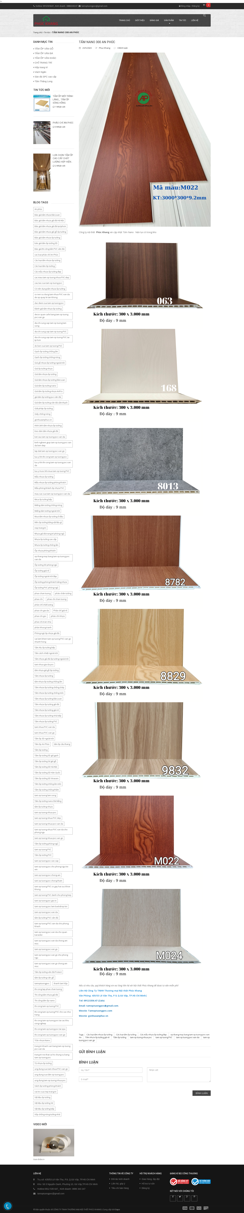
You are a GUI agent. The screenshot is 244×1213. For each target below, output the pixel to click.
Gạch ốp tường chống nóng (47, 357)
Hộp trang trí (41, 67)
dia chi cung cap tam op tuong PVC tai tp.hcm (52, 339)
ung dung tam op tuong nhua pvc (50, 1080)
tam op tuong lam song (45, 795)
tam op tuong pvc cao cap (47, 860)
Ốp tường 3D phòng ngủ (46, 564)
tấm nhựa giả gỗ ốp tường (47, 670)
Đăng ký (195, 6)
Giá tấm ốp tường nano (45, 385)
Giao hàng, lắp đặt (151, 1179)
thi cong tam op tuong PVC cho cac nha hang (53, 1013)
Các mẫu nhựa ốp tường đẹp (153, 1034)
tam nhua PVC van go (45, 732)
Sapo (117, 1209)
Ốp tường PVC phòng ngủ (46, 587)
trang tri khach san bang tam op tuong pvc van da (52, 1047)
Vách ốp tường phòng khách (48, 1085)
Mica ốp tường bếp (43, 499)
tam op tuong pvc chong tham (48, 880)
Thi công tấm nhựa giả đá (46, 994)
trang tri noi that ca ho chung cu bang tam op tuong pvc (52, 1056)
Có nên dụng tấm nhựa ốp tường (50, 288)
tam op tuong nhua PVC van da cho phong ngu (51, 831)
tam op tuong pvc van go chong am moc (51, 965)
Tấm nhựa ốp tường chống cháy (49, 687)
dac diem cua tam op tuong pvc (49, 303)
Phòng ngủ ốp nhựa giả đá (47, 633)
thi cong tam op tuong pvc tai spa (50, 1029)
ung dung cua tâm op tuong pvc (49, 1074)
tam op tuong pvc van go (46, 949)
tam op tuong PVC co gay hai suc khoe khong (52, 888)
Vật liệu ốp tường (42, 1097)
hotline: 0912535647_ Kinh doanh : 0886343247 (57, 6)
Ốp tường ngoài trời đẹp (46, 576)
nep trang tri (40, 527)
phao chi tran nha (43, 621)
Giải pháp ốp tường (44, 408)
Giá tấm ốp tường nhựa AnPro (49, 391)
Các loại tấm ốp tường (126, 1034)
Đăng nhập (184, 6)
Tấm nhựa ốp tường (44, 675)
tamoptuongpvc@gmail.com (94, 6)
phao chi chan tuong (56, 599)
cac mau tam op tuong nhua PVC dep (52, 277)
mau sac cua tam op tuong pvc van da (52, 493)
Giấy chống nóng (42, 414)
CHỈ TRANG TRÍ (43, 62)
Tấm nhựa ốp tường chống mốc (49, 693)
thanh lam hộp (61, 983)
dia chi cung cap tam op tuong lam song (50, 324)
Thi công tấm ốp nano (45, 1000)
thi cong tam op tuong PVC (47, 1006)
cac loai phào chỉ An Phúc (46, 254)
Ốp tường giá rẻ (42, 570)
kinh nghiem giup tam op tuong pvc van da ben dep (53, 444)
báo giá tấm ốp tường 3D (46, 243)
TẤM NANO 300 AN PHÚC (97, 42)
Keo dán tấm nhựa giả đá (46, 431)
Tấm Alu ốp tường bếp (45, 647)
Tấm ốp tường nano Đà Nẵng (48, 801)
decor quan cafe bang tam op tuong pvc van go (51, 316)
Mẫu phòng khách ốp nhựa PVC (49, 488)
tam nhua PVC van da (45, 727)
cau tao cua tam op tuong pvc (48, 283)
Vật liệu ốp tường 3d (44, 1103)
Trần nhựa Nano (42, 1040)
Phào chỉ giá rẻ (60, 610)
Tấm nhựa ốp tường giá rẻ (97, 1037)
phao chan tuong (43, 593)
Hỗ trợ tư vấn (148, 1183)
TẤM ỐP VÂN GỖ (44, 48)
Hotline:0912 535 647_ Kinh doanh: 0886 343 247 (61, 1189)
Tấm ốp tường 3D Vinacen (47, 778)
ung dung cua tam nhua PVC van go (51, 1069)
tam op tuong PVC (164, 1037)
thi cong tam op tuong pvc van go (50, 1034)
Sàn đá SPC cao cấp (45, 76)
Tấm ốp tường (119, 1037)
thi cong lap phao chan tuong (48, 989)
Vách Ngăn (40, 72)
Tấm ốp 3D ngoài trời (44, 738)
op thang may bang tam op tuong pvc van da (52, 558)
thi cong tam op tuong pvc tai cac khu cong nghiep (52, 1022)
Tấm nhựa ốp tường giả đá (47, 704)
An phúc (38, 209)
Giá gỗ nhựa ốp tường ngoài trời (50, 362)
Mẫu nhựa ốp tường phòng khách (50, 482)
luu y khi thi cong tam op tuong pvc (51, 456)
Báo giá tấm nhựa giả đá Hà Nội (49, 220)
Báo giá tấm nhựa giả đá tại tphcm (50, 226)
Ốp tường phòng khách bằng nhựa (51, 582)
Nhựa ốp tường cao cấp (45, 539)
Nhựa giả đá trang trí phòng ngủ (49, 533)
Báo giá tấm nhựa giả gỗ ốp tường (50, 231)
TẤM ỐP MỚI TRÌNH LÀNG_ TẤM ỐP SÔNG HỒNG (63, 99)
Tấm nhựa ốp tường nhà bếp (48, 715)
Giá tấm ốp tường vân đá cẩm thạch (51, 402)
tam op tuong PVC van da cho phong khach (52, 925)
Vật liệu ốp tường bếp (44, 1108)
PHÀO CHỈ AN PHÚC (63, 122)
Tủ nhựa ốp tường (43, 1063)
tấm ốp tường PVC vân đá (46, 917)
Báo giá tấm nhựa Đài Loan (47, 214)
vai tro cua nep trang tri (45, 1091)
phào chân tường (63, 593)
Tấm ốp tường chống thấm (47, 789)
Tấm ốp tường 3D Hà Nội (46, 766)
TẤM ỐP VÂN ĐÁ (44, 53)
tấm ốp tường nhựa (44, 806)
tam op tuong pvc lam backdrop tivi (51, 906)
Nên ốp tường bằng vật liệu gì (48, 522)
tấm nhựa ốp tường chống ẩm (48, 681)
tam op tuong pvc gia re (45, 900)
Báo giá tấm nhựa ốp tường (47, 237)
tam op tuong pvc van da (187, 1037)
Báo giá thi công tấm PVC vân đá (49, 249)
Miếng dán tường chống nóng (48, 505)
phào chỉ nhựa (58, 616)
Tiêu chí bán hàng (120, 1188)
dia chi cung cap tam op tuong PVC (51, 331)
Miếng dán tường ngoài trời (47, 511)
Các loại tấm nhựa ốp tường (99, 1034)
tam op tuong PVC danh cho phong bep (53, 895)
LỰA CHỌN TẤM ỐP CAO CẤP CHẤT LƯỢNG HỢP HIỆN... (63, 158)
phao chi (39, 599)
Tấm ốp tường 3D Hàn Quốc (47, 772)
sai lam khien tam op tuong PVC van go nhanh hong (53, 640)
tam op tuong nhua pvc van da (49, 823)
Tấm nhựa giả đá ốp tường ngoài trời (51, 658)
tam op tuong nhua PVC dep (48, 818)
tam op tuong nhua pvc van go (49, 838)
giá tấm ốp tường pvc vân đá (48, 397)
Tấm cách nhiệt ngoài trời (46, 653)
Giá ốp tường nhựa (43, 368)
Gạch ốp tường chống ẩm (46, 351)
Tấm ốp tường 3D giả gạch (46, 755)
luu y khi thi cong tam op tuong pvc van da (53, 464)
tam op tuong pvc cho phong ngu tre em (51, 868)
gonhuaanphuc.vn (43, 419)
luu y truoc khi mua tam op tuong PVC (52, 471)
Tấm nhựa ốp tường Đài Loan (48, 698)
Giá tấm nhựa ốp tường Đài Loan (50, 380)
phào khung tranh (43, 627)
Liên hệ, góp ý (118, 1183)
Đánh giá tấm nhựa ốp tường (48, 308)
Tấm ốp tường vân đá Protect (48, 972)
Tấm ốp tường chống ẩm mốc (48, 784)
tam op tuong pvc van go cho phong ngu (51, 956)
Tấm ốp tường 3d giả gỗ (45, 761)
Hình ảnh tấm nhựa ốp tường (48, 425)
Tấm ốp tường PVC (43, 855)
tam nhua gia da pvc (44, 664)
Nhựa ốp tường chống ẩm (46, 545)
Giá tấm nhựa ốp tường (45, 374)
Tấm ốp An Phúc (42, 744)
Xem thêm (38, 1159)
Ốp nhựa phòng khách (45, 550)
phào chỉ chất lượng (44, 604)
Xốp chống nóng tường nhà (47, 1114)
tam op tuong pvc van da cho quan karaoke (51, 933)
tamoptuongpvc (42, 983)
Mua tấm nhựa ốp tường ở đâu (49, 516)
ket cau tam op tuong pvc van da (50, 436)
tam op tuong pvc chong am (47, 875)
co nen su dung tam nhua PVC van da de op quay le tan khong (52, 296)
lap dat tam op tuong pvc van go (50, 451)
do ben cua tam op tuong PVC (48, 345)
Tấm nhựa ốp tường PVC (46, 721)
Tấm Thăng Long (43, 81)
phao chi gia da (42, 610)
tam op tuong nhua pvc (141, 1037)
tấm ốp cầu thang (62, 744)
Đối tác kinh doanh (120, 1179)
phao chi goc (40, 616)
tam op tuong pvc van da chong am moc (51, 942)
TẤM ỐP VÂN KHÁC (45, 58)
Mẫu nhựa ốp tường (44, 476)
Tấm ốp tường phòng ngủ (46, 843)
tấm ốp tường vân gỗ (44, 977)
